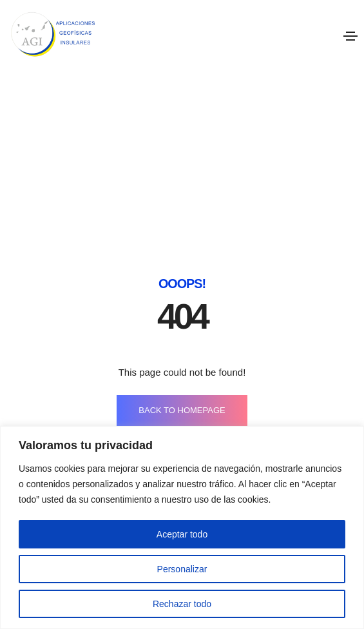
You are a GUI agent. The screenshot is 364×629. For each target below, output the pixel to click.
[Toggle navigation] (350, 36)
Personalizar (182, 569)
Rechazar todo (182, 604)
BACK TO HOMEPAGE (182, 328)
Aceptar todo (182, 534)
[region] (182, 527)
